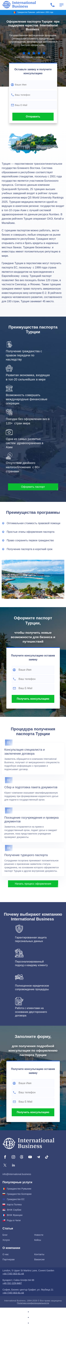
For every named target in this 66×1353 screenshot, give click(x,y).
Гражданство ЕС (16, 1199)
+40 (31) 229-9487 (12, 1283)
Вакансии (39, 1259)
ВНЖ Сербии (14, 1209)
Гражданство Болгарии (19, 1194)
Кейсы (37, 1240)
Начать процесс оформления (33, 883)
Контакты (39, 1254)
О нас (6, 1254)
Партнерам (9, 1259)
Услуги (6, 1240)
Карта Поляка (14, 1204)
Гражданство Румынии (19, 1188)
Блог (5, 1235)
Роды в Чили (14, 1220)
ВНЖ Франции (14, 1215)
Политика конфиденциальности (33, 1303)
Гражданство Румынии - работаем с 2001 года (35, 12)
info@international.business (17, 1174)
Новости (38, 1235)
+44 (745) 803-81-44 (13, 1273)
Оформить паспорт (33, 486)
